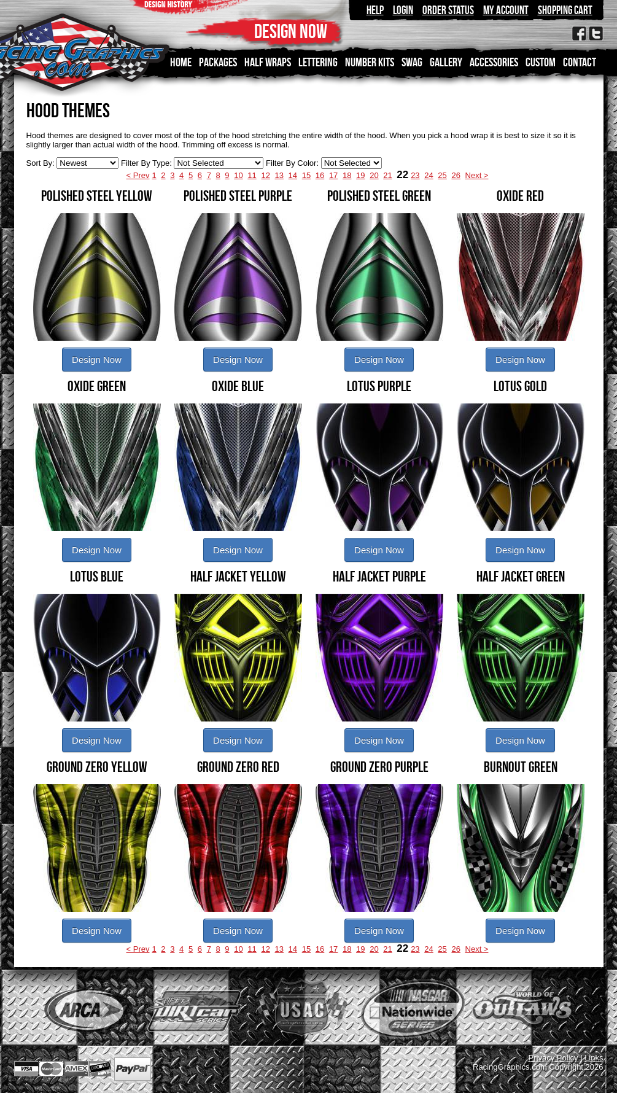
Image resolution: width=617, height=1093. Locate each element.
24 (428, 175)
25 (442, 175)
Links (593, 1057)
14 (293, 175)
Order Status (448, 10)
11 (251, 175)
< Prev (138, 175)
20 (374, 175)
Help (375, 10)
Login (403, 10)
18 (347, 175)
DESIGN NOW (290, 31)
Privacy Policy (553, 1057)
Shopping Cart (565, 10)
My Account (506, 10)
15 (306, 175)
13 (279, 175)
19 (360, 175)
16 (320, 175)
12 (265, 175)
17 (333, 175)
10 (238, 175)
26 (455, 175)
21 (387, 175)
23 (415, 175)
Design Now (97, 359)
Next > (477, 175)
